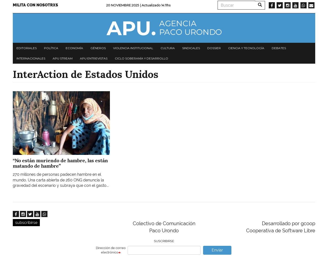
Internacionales (30, 58)
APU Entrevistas (93, 58)
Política (51, 48)
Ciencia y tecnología (246, 48)
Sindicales (191, 48)
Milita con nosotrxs (35, 5)
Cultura (168, 48)
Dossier (214, 48)
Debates (279, 48)
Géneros (98, 48)
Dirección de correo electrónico (111, 250)
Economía (74, 48)
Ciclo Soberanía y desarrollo (141, 58)
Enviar (217, 250)
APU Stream (63, 58)
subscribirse (26, 222)
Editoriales (26, 48)
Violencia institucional (133, 48)
